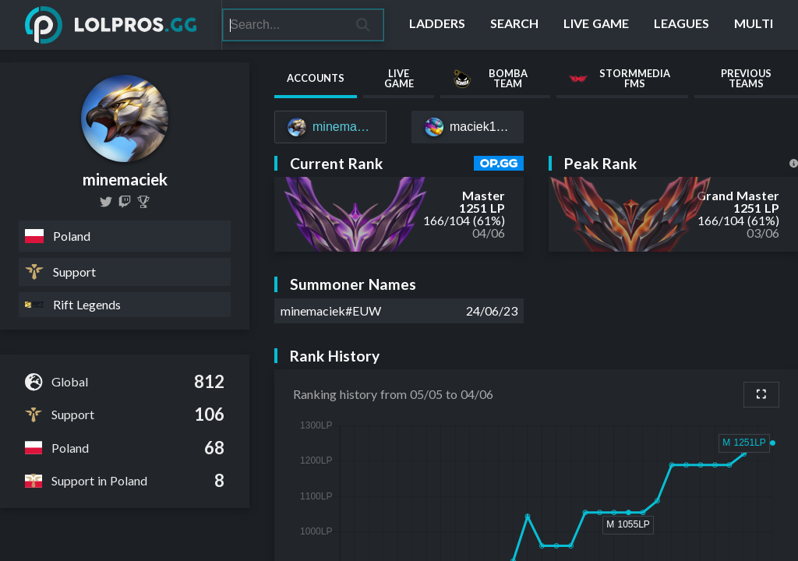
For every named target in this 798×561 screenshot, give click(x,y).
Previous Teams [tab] (746, 78)
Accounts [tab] (315, 78)
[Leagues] (681, 25)
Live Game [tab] (399, 78)
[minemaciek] (106, 202)
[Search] (283, 25)
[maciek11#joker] (467, 127)
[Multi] (754, 25)
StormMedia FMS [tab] (619, 78)
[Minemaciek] (143, 202)
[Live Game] (596, 25)
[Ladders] (437, 25)
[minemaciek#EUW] (330, 127)
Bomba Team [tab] (490, 78)
